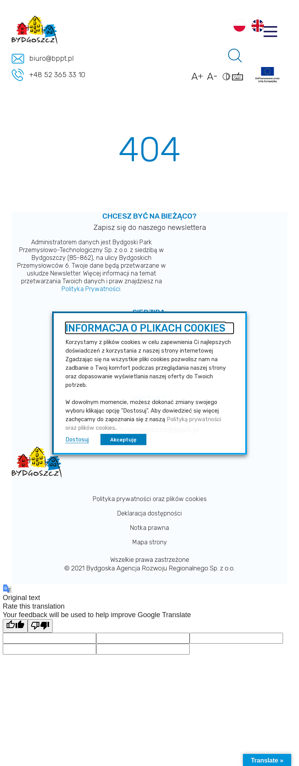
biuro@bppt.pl (51, 58)
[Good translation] (15, 626)
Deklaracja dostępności (149, 513)
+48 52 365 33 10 (57, 75)
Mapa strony (149, 542)
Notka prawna (149, 527)
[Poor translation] (40, 626)
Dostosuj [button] (77, 439)
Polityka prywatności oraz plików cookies (150, 499)
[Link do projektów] (267, 75)
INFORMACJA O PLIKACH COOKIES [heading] (145, 328)
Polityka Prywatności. (91, 289)
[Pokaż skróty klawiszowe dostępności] (239, 80)
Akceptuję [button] (123, 439)
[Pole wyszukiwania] (235, 55)
